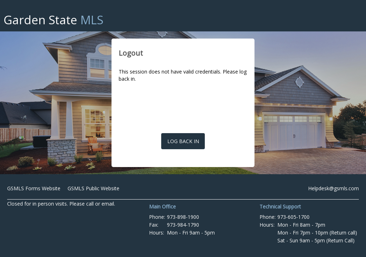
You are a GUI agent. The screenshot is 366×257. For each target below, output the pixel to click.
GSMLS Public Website (93, 188)
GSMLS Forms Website (33, 188)
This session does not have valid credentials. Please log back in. (183, 75)
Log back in (183, 141)
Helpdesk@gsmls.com (333, 188)
